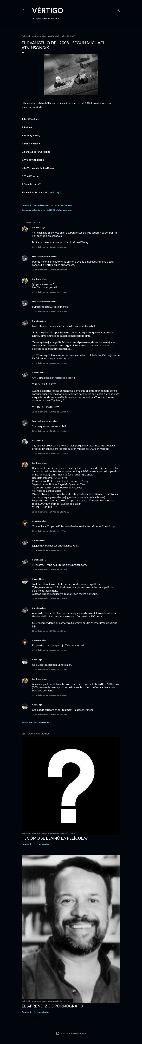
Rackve (35, 440)
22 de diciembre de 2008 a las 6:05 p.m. (50, 631)
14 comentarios (41, 1012)
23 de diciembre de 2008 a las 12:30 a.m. (50, 650)
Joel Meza (36, 227)
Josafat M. (37, 521)
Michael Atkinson (64, 210)
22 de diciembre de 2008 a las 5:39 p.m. (50, 598)
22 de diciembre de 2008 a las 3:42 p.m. (50, 550)
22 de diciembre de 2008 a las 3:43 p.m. (50, 569)
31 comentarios (41, 844)
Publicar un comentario (36, 722)
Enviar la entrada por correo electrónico (53, 205)
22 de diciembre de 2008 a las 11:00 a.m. (50, 411)
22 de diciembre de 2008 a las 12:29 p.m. (50, 511)
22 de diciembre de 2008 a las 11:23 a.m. (50, 453)
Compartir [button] (27, 205)
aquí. (58, 192)
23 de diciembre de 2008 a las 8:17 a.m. (49, 669)
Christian (36, 321)
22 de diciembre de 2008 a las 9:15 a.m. (49, 292)
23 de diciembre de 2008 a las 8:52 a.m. (49, 714)
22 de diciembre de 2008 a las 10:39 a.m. (50, 363)
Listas (34, 210)
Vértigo (47, 10)
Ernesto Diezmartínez (42, 256)
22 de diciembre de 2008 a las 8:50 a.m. (49, 269)
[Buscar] (118, 9)
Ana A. (35, 579)
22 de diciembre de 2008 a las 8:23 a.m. (49, 247)
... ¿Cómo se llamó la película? (55, 838)
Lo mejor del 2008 (46, 210)
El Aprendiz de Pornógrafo (52, 1005)
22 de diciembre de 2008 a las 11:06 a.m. (50, 431)
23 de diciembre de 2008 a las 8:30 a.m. (49, 695)
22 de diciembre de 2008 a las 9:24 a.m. (49, 311)
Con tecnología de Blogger (71, 1033)
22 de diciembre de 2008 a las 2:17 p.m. (50, 531)
